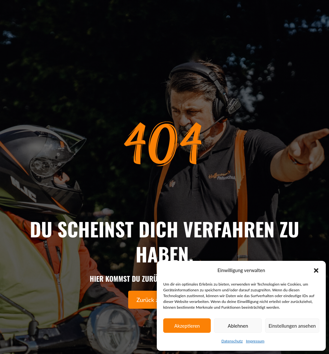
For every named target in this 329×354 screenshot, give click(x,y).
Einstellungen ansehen (292, 326)
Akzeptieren (187, 326)
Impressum (255, 341)
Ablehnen (238, 326)
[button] (316, 270)
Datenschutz (232, 341)
